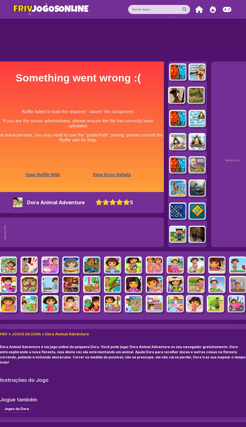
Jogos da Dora (26, 334)
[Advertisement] (90, 232)
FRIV (4, 334)
